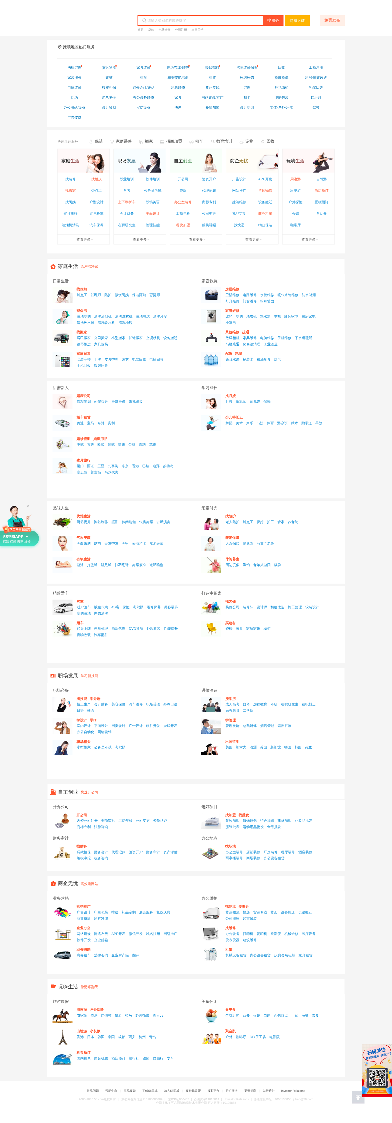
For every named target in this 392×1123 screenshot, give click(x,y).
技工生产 (84, 704)
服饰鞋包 (250, 821)
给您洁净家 (89, 266)
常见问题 (93, 1091)
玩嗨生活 (68, 987)
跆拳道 (306, 423)
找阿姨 (70, 202)
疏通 (245, 332)
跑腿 (238, 354)
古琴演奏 (163, 522)
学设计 (81, 720)
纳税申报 (84, 858)
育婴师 (155, 295)
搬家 (141, 29)
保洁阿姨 (139, 295)
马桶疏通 (233, 344)
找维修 (230, 928)
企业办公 (83, 928)
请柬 (121, 445)
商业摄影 (84, 918)
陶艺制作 (101, 522)
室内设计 (84, 726)
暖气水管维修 (288, 295)
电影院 (274, 1037)
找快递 (239, 225)
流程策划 (84, 402)
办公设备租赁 (274, 858)
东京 (125, 466)
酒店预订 (321, 191)
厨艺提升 (84, 522)
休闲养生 (232, 559)
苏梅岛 (168, 466)
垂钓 (246, 565)
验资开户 (209, 179)
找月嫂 (230, 396)
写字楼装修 (234, 858)
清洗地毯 (125, 323)
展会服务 (146, 912)
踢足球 (106, 565)
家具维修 (250, 338)
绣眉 (97, 543)
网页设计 (119, 726)
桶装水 (248, 359)
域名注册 (153, 934)
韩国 (298, 747)
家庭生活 (68, 266)
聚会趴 (230, 1031)
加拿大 (241, 747)
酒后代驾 (119, 629)
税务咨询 (101, 858)
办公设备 (233, 934)
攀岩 (118, 1015)
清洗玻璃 (143, 316)
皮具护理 (111, 359)
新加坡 (275, 747)
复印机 (262, 934)
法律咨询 (101, 827)
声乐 (249, 423)
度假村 (106, 1015)
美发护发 (111, 543)
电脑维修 (164, 29)
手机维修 (285, 338)
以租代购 (101, 607)
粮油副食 (264, 359)
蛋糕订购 (233, 1015)
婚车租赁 (83, 417)
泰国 (111, 1037)
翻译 (135, 955)
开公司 (183, 179)
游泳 (80, 565)
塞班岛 (82, 472)
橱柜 (267, 629)
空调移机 (153, 338)
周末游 (81, 1010)
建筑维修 (239, 202)
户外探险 (295, 202)
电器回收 (139, 359)
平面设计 (153, 214)
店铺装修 (253, 852)
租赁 (228, 949)
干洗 (97, 359)
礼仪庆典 (163, 912)
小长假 (95, 1031)
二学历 (248, 710)
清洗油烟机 (103, 316)
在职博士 (309, 704)
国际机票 (101, 1058)
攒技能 (81, 699)
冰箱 (229, 316)
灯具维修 (233, 301)
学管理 (230, 720)
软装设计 (312, 607)
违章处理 (101, 629)
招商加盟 (174, 141)
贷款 (151, 29)
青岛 (152, 1037)
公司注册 (181, 29)
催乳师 (95, 295)
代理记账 (209, 191)
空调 (239, 316)
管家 (280, 522)
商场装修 (253, 858)
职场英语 (153, 202)
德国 (287, 747)
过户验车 (97, 214)
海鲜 (305, 1015)
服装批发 (233, 827)
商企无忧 (68, 883)
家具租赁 (305, 955)
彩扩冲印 (101, 918)
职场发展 (68, 675)
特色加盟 (267, 821)
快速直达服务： (69, 141)
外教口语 (171, 704)
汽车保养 (97, 225)
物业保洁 (265, 225)
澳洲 (253, 747)
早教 (318, 423)
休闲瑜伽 (129, 522)
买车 (80, 602)
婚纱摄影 (83, 439)
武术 (294, 423)
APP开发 (265, 179)
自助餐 (321, 214)
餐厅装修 (288, 852)
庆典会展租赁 (284, 955)
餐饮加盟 (183, 225)
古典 (90, 445)
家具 (239, 629)
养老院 (293, 522)
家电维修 (232, 311)
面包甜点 (281, 1015)
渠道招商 (250, 1091)
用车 (80, 623)
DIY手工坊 (258, 1037)
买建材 (230, 623)
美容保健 (119, 704)
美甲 (125, 543)
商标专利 (209, 202)
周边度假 (233, 565)
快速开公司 (89, 792)
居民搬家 (84, 338)
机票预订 (83, 1053)
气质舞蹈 (146, 522)
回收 (270, 141)
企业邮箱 (101, 940)
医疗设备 (309, 934)
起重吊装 (250, 918)
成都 (121, 1037)
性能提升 (171, 629)
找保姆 (81, 289)
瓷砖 (229, 629)
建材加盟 (285, 821)
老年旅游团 (262, 565)
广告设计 (239, 179)
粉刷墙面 (267, 301)
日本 (90, 1037)
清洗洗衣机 (123, 316)
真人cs (158, 1015)
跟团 (146, 1058)
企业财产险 (120, 955)
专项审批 (108, 821)
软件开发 (153, 726)
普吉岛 (95, 472)
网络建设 (84, 934)
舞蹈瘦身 (139, 565)
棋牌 (277, 565)
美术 (239, 423)
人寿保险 (233, 543)
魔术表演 (157, 543)
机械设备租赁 (236, 955)
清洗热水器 (85, 323)
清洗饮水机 (106, 323)
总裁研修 (250, 726)
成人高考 (233, 704)
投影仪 (275, 934)
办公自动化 (85, 732)
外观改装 (153, 629)
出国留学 (198, 29)
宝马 (90, 423)
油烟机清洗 (70, 225)
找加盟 (230, 815)
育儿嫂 (255, 402)
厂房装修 (271, 852)
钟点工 (96, 191)
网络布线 (101, 934)
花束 (152, 445)
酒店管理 (267, 726)
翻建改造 (277, 607)
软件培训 (153, 179)
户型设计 (97, 202)
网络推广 (171, 934)
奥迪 (80, 423)
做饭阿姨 (122, 295)
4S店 (115, 607)
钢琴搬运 (84, 344)
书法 (260, 423)
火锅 (295, 214)
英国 (263, 747)
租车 (199, 141)
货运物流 (265, 191)
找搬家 (70, 191)
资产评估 (171, 852)
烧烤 (94, 1015)
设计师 (262, 607)
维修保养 (154, 607)
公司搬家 (101, 338)
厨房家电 (309, 316)
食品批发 (274, 827)
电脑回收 (157, 359)
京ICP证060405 (178, 1099)
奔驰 (101, 423)
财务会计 (101, 852)
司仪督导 (101, 402)
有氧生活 (83, 559)
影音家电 (291, 316)
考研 (274, 704)
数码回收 (101, 366)
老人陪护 (233, 522)
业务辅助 (83, 949)
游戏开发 (171, 726)
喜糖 (142, 445)
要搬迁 (243, 906)
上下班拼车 (127, 202)
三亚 (101, 466)
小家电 (231, 323)
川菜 (294, 1015)
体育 (270, 423)
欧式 (101, 445)
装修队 (248, 607)
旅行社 (134, 1058)
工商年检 (183, 214)
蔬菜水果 (233, 359)
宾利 (111, 423)
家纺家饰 (253, 629)
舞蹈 (229, 423)
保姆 (267, 402)
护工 (270, 522)
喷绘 (115, 912)
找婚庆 (96, 179)
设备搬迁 (265, 202)
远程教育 (260, 704)
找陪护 (230, 516)
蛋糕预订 (321, 202)
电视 (277, 316)
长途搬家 (136, 338)
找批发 (243, 815)
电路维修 (250, 295)
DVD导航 (136, 629)
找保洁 (81, 311)
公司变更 (209, 214)
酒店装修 (305, 852)
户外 (229, 1037)
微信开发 (136, 934)
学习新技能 (89, 676)
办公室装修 (183, 202)
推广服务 (232, 1091)
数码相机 (233, 338)
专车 (170, 1058)
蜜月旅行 (71, 214)
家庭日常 (83, 354)
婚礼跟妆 (136, 402)
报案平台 (213, 1091)
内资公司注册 (87, 821)
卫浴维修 (233, 295)
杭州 (142, 1037)
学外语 (95, 699)
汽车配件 (101, 635)
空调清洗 (84, 613)
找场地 (230, 846)
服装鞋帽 (209, 225)
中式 (80, 445)
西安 (132, 1037)
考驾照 (138, 607)
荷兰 (308, 747)
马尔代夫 (111, 472)
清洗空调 (84, 316)
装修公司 (233, 607)
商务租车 (265, 214)
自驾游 (321, 179)
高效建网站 (89, 884)
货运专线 (260, 912)
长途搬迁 (305, 912)
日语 (80, 710)
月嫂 (229, 402)
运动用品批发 (253, 827)
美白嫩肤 (84, 543)
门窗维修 (250, 301)
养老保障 (232, 538)
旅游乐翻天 (89, 987)
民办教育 (233, 710)
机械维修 (291, 934)
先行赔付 (269, 1091)
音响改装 (84, 635)
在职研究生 (127, 225)
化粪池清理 (251, 344)
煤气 (277, 359)
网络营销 (105, 732)
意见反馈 (130, 1091)
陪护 (108, 295)
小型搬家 (119, 338)
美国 (229, 747)
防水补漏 (309, 295)
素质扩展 (285, 726)
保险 (126, 607)
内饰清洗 (101, 613)
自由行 (158, 1058)
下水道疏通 (303, 338)
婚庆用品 (100, 439)
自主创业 (68, 792)
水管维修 (267, 295)
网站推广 (239, 191)
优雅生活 (83, 516)
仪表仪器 (233, 940)
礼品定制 (239, 214)
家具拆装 (101, 344)
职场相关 (83, 742)
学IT (93, 720)
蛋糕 (132, 445)
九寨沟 (113, 466)
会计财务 (127, 214)
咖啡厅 (295, 225)
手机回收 (84, 366)
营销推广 (83, 906)
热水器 (265, 316)
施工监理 (295, 607)
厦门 (80, 466)
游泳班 (282, 423)
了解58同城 (150, 1091)
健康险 (248, 543)
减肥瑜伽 (157, 565)
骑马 (128, 1015)
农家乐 (82, 1015)
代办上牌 (84, 629)
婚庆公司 (83, 396)
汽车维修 (136, 704)
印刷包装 (101, 912)
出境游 (295, 191)
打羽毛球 (122, 565)
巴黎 (145, 466)
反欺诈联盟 (193, 1091)
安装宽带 (84, 359)
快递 (246, 912)
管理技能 (153, 225)
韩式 (111, 445)
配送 (228, 354)
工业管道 (271, 344)
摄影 (115, 522)
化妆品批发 (303, 821)
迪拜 (156, 466)
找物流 (230, 906)
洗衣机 (251, 316)
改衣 (125, 359)
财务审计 (153, 852)
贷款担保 (84, 852)
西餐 (246, 1015)
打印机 (248, 934)
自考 (126, 191)
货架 (274, 912)
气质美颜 (83, 538)
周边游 (295, 179)
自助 (267, 1015)
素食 (315, 1015)
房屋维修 (232, 289)
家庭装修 (124, 141)
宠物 (249, 141)
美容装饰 (171, 607)
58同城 (82, 21)
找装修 (70, 179)
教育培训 (224, 141)
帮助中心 (111, 1091)
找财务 (81, 846)
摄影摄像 (119, 402)
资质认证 (160, 821)
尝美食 (230, 1010)
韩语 (90, 710)
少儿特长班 (234, 417)
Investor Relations (293, 1091)
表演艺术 (139, 543)
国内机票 (84, 1058)
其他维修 (232, 332)
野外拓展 (143, 1015)
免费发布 (332, 20)
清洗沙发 (160, 316)
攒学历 (230, 699)
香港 (135, 466)
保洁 (99, 141)
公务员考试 (153, 191)
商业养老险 (265, 543)
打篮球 (92, 565)
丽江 (90, 466)
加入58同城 (171, 1091)
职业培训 (127, 179)
